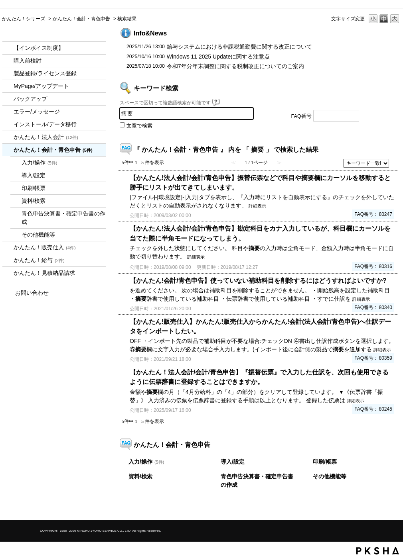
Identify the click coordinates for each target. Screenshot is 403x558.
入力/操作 (39, 162)
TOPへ (381, 507)
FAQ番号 (301, 116)
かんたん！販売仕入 (45, 247)
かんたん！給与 (39, 260)
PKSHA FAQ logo (377, 551)
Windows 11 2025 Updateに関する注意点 (218, 56)
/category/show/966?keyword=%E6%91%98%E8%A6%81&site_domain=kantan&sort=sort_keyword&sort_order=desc (8, 260)
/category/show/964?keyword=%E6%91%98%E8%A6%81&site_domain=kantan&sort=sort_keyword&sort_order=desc (8, 247)
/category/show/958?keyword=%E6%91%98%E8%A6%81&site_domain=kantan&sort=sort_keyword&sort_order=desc (8, 150)
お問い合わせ (32, 293)
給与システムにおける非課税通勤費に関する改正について (239, 46)
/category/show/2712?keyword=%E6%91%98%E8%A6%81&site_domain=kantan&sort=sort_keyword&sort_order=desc (8, 137)
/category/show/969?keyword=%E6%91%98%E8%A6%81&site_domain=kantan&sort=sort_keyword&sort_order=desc (8, 273)
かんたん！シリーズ (23, 19)
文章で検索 (139, 126)
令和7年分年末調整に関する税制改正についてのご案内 (235, 66)
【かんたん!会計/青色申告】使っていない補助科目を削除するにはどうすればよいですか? (258, 280)
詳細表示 (257, 206)
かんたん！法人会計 (46, 137)
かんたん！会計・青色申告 (81, 19)
